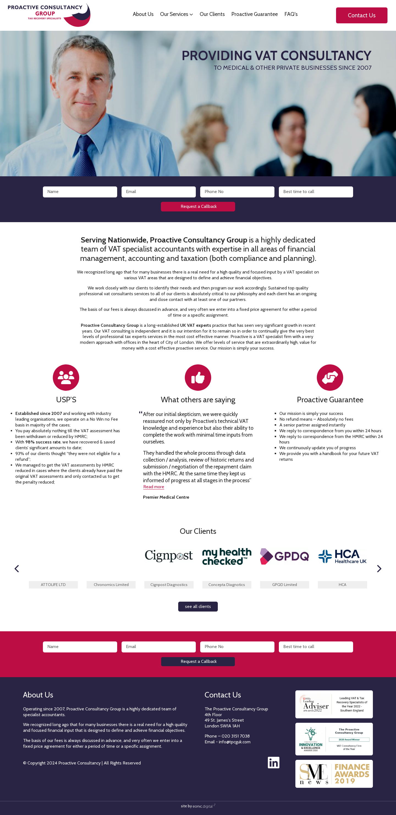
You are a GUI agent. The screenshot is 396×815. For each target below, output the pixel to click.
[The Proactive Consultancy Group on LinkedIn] (275, 766)
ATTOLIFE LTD (53, 584)
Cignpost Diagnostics (169, 584)
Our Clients (209, 14)
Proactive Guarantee (252, 14)
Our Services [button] (172, 14)
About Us (141, 14)
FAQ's (288, 14)
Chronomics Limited (111, 584)
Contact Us (360, 15)
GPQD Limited (284, 584)
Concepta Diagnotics (226, 584)
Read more (153, 486)
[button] (17, 569)
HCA (342, 584)
